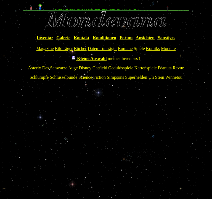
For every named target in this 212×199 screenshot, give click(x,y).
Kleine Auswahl (89, 58)
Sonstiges (166, 37)
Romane (125, 48)
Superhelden (136, 77)
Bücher (80, 48)
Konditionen (104, 37)
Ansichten (145, 37)
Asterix (34, 68)
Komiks (153, 48)
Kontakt (81, 37)
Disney (85, 68)
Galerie (63, 37)
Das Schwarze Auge (60, 68)
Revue (178, 68)
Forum (126, 37)
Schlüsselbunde (63, 77)
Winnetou (173, 77)
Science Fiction (92, 77)
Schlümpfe (39, 77)
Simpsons (115, 77)
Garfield (99, 68)
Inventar (45, 37)
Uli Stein (156, 77)
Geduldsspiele (120, 68)
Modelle (168, 48)
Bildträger (64, 48)
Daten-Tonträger (102, 48)
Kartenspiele (145, 68)
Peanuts (165, 68)
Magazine (45, 48)
